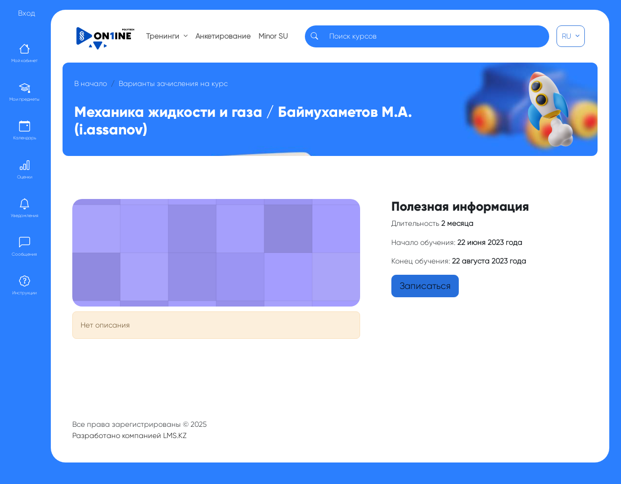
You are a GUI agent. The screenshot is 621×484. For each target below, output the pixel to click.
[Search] (436, 36)
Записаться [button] (425, 286)
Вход (26, 13)
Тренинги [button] (163, 36)
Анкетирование (223, 36)
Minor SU (273, 36)
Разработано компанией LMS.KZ (129, 435)
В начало (90, 83)
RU (567, 36)
